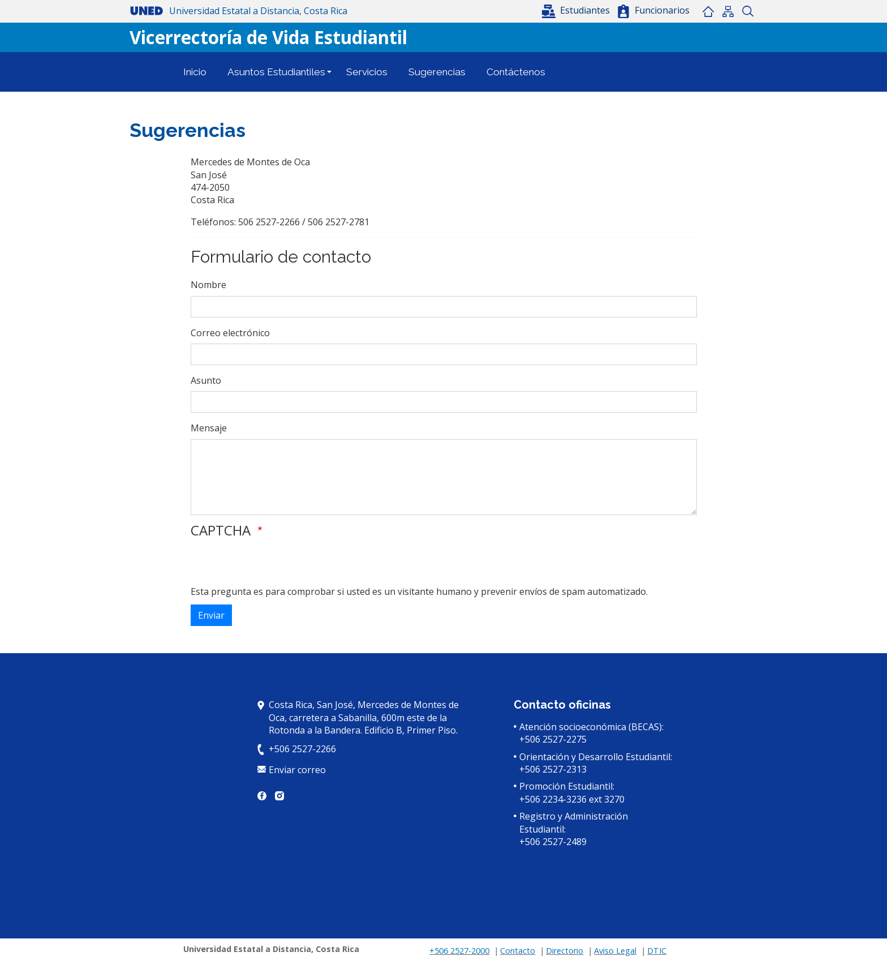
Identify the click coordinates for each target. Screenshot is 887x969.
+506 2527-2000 (459, 950)
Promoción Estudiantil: (566, 786)
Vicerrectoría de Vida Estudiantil (268, 37)
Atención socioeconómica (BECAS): (591, 727)
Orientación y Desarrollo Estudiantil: (595, 757)
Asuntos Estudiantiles (276, 72)
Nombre (208, 284)
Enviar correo (297, 770)
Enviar (211, 615)
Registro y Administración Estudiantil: (573, 822)
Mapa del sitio (728, 11)
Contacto (517, 950)
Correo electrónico (230, 333)
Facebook (261, 795)
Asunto (206, 380)
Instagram (279, 795)
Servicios (366, 72)
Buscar (747, 11)
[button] (577, 10)
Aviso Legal (615, 950)
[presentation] (277, 563)
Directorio (564, 950)
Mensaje (209, 428)
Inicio (708, 11)
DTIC (656, 950)
